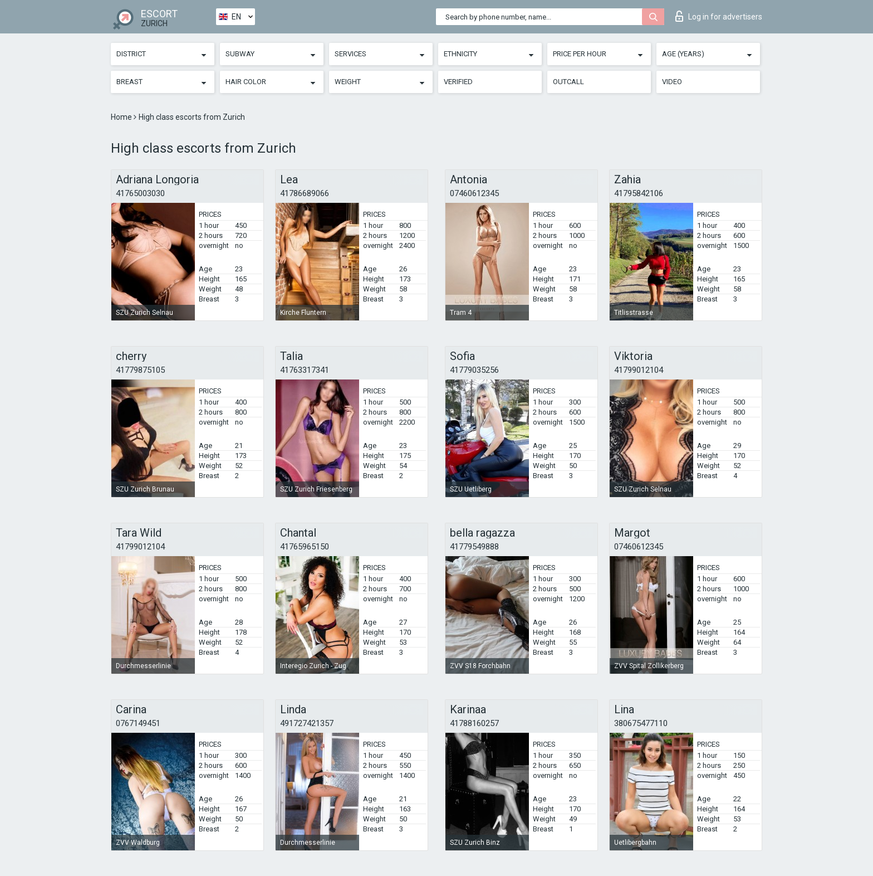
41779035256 (474, 370)
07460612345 (474, 193)
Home (122, 117)
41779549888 (474, 547)
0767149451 (138, 723)
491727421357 (306, 723)
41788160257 (474, 723)
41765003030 (140, 193)
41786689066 (304, 193)
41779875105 (140, 370)
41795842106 (638, 193)
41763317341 (304, 370)
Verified (458, 81)
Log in (718, 16)
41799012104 (638, 370)
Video (672, 81)
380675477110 (641, 723)
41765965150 (304, 547)
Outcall (568, 81)
